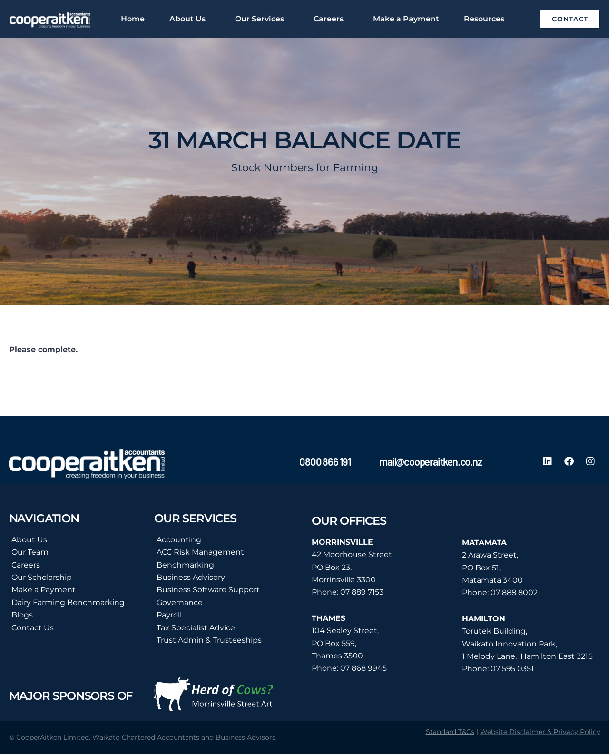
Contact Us (32, 627)
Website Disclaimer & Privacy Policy (540, 731)
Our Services (262, 19)
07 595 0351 (512, 668)
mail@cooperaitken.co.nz (430, 461)
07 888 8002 (514, 592)
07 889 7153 (361, 592)
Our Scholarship (41, 577)
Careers (331, 19)
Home (133, 18)
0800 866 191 (325, 461)
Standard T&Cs (450, 731)
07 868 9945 (363, 668)
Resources (486, 19)
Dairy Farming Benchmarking (68, 602)
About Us (189, 19)
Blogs (22, 614)
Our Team (30, 552)
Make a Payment (406, 18)
